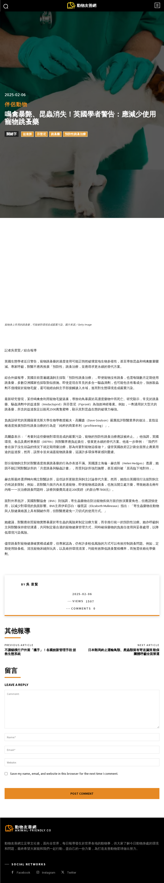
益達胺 (27, 134)
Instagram (48, 872)
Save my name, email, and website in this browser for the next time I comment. (64, 774)
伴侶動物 (16, 104)
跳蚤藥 (55, 134)
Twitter (71, 872)
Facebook (23, 872)
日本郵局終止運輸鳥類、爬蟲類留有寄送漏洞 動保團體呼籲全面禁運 (123, 652)
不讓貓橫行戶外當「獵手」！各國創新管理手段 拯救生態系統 (40, 652)
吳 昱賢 (32, 584)
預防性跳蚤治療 (75, 134)
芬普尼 (41, 134)
